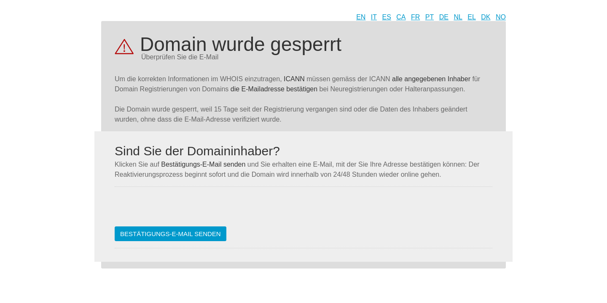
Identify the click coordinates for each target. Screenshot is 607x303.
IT (374, 17)
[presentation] (179, 210)
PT (429, 17)
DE (444, 17)
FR (415, 17)
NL (458, 17)
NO (501, 17)
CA (401, 17)
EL (471, 17)
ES (386, 17)
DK (485, 17)
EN (360, 17)
